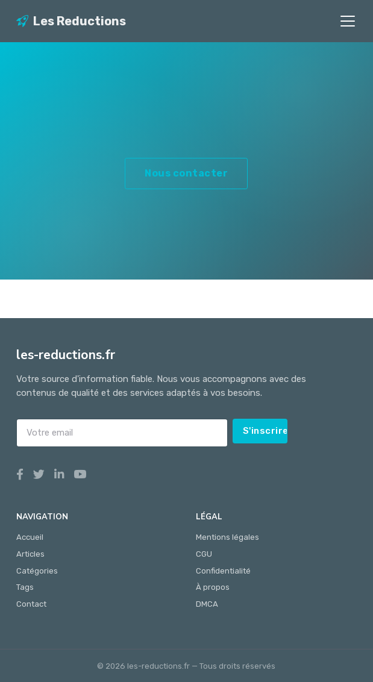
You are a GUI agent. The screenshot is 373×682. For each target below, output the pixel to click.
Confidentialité (223, 570)
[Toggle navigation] (348, 21)
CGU (204, 553)
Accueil (29, 537)
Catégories (37, 570)
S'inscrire (265, 430)
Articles (30, 553)
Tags (25, 587)
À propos (213, 587)
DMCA (207, 603)
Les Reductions (71, 21)
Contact (31, 603)
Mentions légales (227, 537)
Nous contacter (186, 173)
